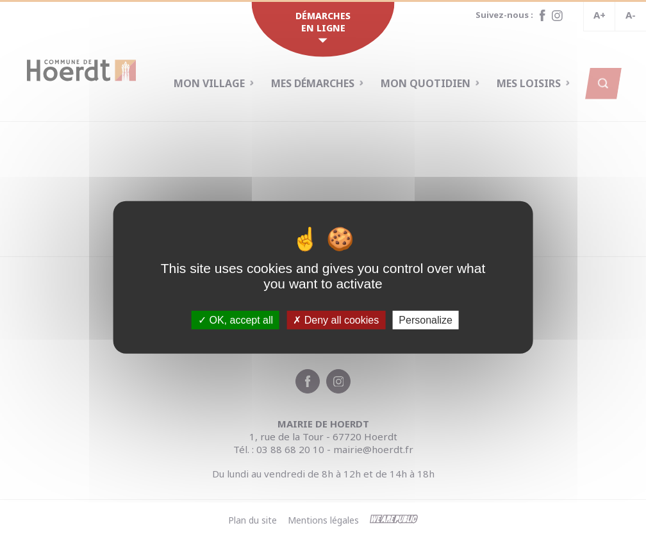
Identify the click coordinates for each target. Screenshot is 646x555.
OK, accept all (235, 320)
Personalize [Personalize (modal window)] (425, 320)
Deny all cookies (336, 320)
